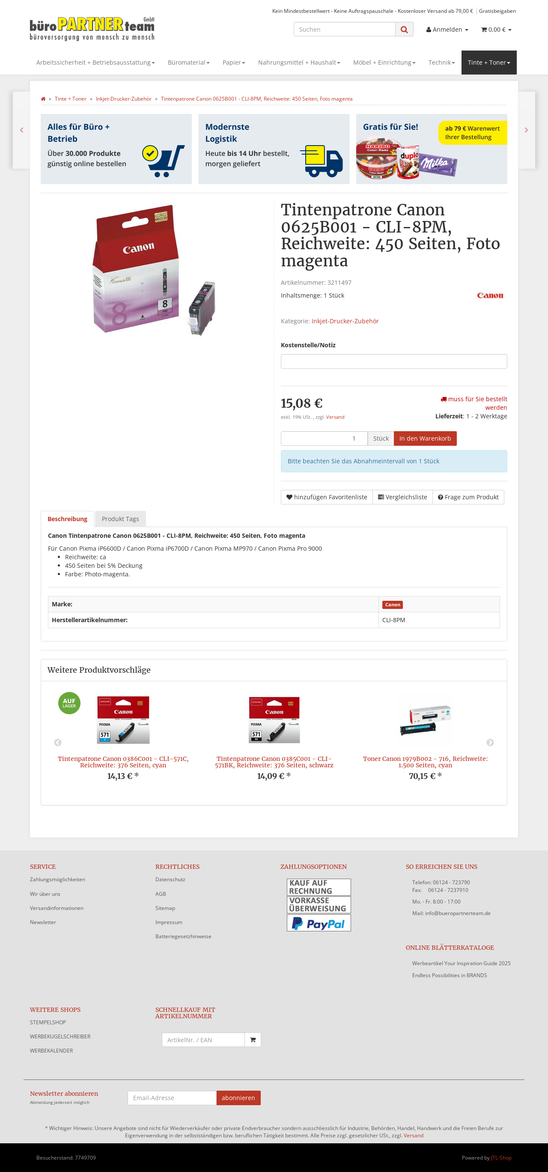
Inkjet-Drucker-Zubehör (345, 321)
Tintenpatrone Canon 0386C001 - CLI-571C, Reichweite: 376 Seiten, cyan (123, 762)
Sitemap (165, 908)
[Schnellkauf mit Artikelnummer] (203, 1039)
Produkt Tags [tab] (120, 519)
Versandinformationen (56, 908)
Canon (392, 605)
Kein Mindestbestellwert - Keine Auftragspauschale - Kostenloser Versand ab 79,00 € (372, 10)
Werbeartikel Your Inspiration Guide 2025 (461, 963)
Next (490, 743)
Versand (335, 417)
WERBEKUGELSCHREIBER (60, 1036)
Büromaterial (189, 62)
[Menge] (324, 438)
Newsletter (43, 922)
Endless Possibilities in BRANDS (449, 975)
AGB (160, 894)
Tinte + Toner (489, 62)
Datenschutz (170, 879)
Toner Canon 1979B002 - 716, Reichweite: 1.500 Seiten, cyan (425, 762)
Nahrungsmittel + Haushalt (299, 62)
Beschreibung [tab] (67, 519)
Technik (442, 62)
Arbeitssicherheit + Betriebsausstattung (95, 62)
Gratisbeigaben (497, 10)
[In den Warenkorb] (425, 438)
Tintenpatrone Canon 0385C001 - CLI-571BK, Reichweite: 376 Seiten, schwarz (274, 762)
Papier (234, 62)
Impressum (168, 922)
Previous (58, 743)
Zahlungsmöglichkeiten (57, 879)
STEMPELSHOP (48, 1022)
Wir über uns (45, 894)
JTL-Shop (501, 1157)
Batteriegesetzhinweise (183, 936)
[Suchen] (345, 29)
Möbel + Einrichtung (384, 62)
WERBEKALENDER (51, 1050)
